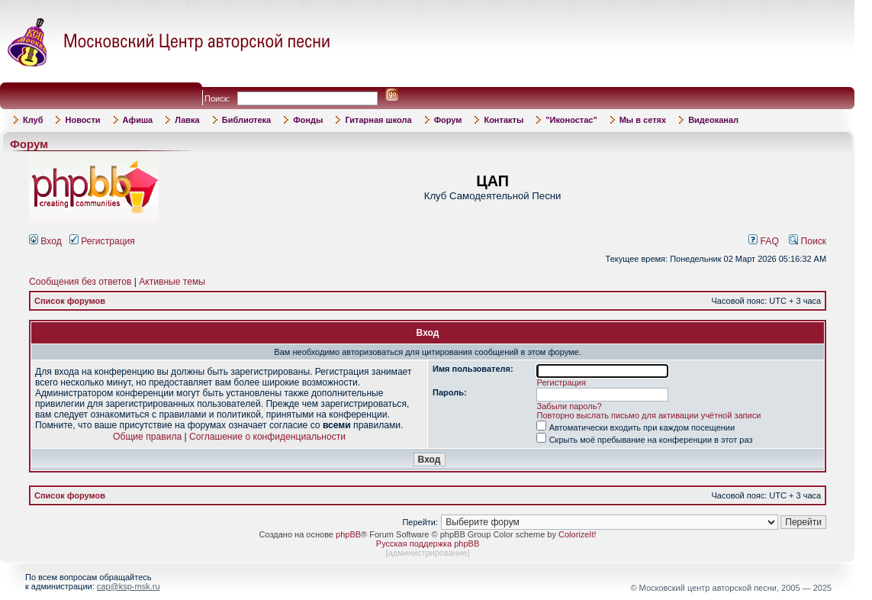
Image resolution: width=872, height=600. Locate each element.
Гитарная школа (378, 119)
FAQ (763, 241)
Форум (448, 119)
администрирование (428, 552)
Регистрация (102, 241)
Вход (45, 241)
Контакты (503, 119)
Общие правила (147, 436)
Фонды (308, 119)
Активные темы (172, 281)
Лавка (187, 119)
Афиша (138, 119)
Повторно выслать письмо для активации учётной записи (649, 415)
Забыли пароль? (569, 406)
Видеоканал (713, 119)
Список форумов (69, 300)
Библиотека (247, 119)
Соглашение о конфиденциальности (267, 436)
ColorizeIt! (577, 534)
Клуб (33, 119)
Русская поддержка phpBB (427, 543)
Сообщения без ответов (80, 281)
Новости (82, 119)
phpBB (348, 534)
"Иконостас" (571, 119)
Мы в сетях (642, 119)
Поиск (807, 241)
